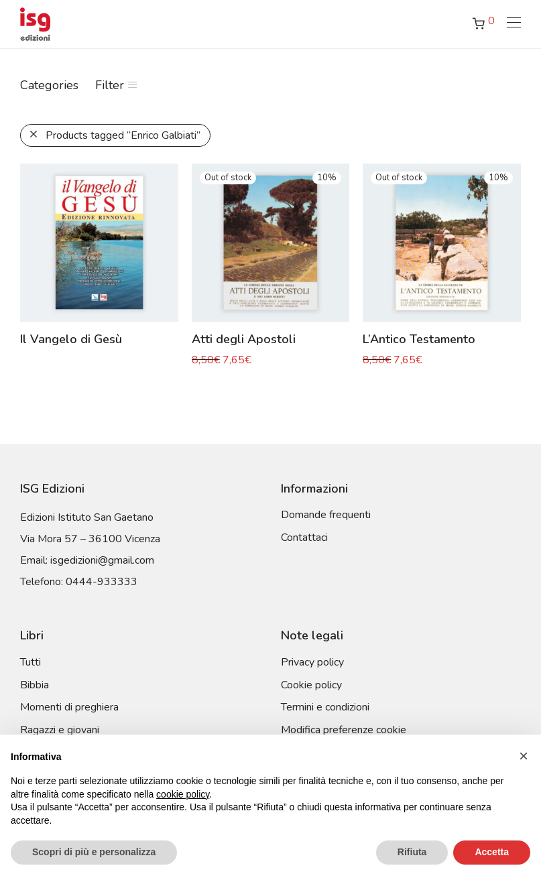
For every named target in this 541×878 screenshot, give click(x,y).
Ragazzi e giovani (59, 730)
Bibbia (34, 685)
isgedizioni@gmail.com (102, 560)
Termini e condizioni (325, 707)
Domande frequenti (326, 514)
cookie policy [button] (182, 794)
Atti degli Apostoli (244, 339)
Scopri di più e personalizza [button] (94, 851)
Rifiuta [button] (412, 851)
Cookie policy (311, 685)
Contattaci (304, 537)
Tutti (30, 662)
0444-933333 (101, 581)
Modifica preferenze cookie (343, 730)
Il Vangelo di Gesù (71, 339)
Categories (49, 85)
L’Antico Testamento (419, 339)
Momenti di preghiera (69, 707)
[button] (523, 756)
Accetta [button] (492, 851)
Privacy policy (312, 662)
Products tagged (123, 135)
